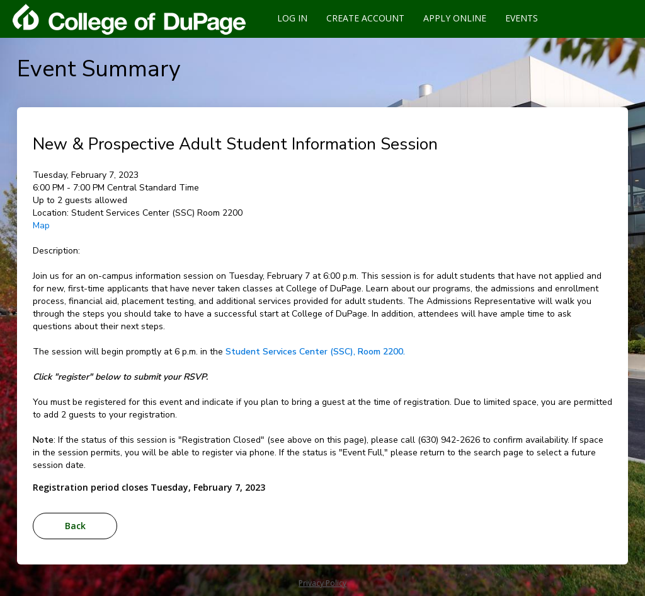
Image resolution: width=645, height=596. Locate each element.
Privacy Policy (322, 583)
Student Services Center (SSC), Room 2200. (315, 352)
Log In (292, 18)
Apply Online (454, 18)
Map (41, 225)
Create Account (365, 18)
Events (521, 18)
